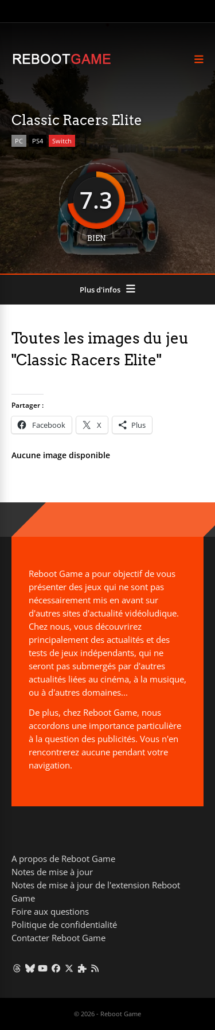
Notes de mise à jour (52, 871)
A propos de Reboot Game (63, 858)
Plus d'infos (100, 289)
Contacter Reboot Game (58, 937)
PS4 (37, 140)
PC (19, 140)
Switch (62, 140)
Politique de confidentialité (64, 924)
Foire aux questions (50, 911)
